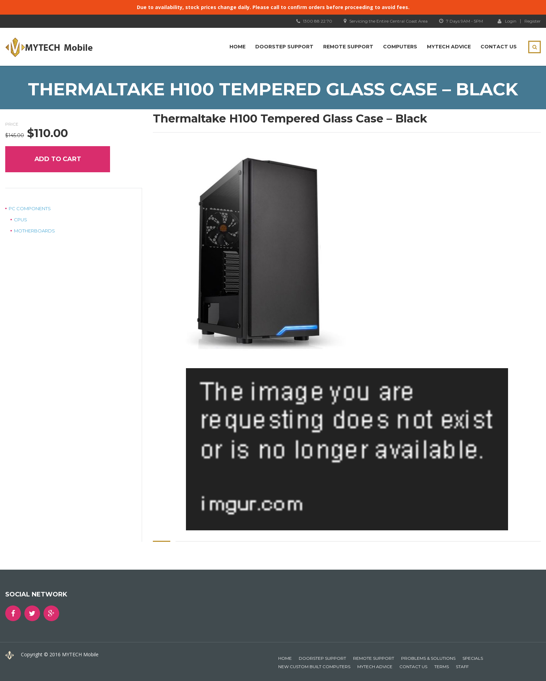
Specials (472, 658)
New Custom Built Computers (314, 666)
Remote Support (348, 46)
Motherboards (34, 230)
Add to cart (57, 159)
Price (11, 124)
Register (532, 21)
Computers (400, 46)
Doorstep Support (284, 46)
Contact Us (499, 46)
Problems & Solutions (428, 658)
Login (507, 20)
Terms (441, 666)
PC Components (30, 208)
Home (237, 46)
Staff (462, 666)
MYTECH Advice (449, 46)
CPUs (20, 219)
